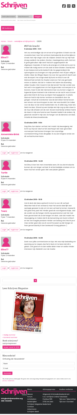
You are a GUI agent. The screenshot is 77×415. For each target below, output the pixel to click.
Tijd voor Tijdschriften (67, 399)
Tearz (4, 211)
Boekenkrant (64, 394)
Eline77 (4, 57)
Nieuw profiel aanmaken (8, 20)
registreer (15, 153)
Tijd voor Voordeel (66, 401)
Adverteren (31, 409)
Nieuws (30, 394)
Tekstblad (63, 397)
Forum (29, 397)
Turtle (4, 172)
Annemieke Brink (10, 134)
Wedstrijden (32, 401)
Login (4, 153)
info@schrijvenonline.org (12, 398)
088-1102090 (6, 401)
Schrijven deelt (33, 411)
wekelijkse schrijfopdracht (24, 41)
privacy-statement (8, 381)
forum (10, 41)
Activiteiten (31, 399)
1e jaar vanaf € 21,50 (11, 347)
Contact (30, 406)
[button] (7, 28)
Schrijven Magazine (34, 404)
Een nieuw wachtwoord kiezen (26, 20)
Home (3, 41)
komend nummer (10, 337)
